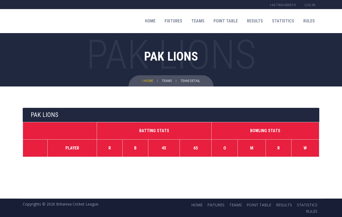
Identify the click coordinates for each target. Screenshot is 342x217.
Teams (197, 20)
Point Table (225, 20)
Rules (309, 20)
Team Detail (190, 80)
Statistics (283, 20)
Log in (310, 5)
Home (150, 20)
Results (255, 20)
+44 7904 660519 (283, 5)
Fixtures (173, 20)
